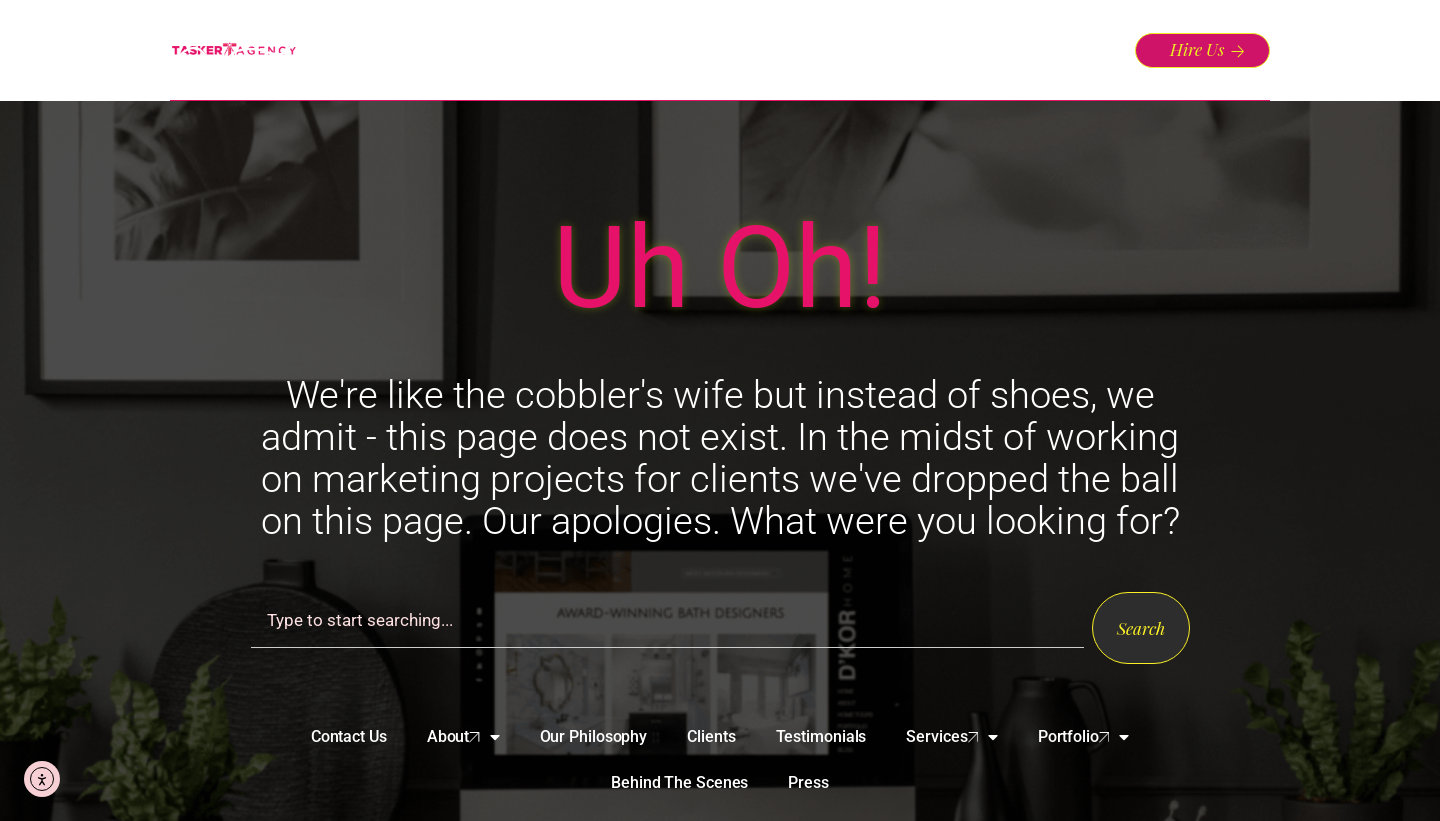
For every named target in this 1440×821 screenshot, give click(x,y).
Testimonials (821, 736)
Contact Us (349, 736)
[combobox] (667, 620)
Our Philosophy (594, 736)
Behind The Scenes (679, 782)
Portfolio (1083, 737)
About (463, 737)
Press (808, 782)
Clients (711, 736)
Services (951, 737)
